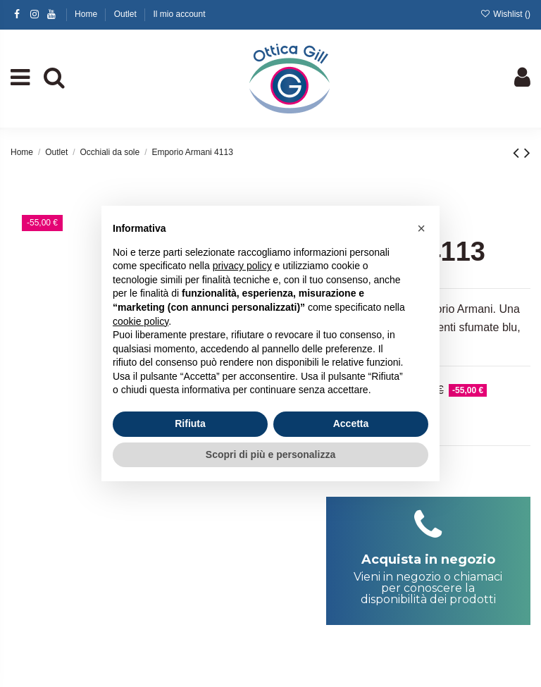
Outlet (126, 14)
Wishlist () (505, 14)
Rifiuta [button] (190, 423)
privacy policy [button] (242, 265)
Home (87, 14)
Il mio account (179, 14)
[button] (421, 228)
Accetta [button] (351, 423)
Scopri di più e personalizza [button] (270, 454)
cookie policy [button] (140, 321)
